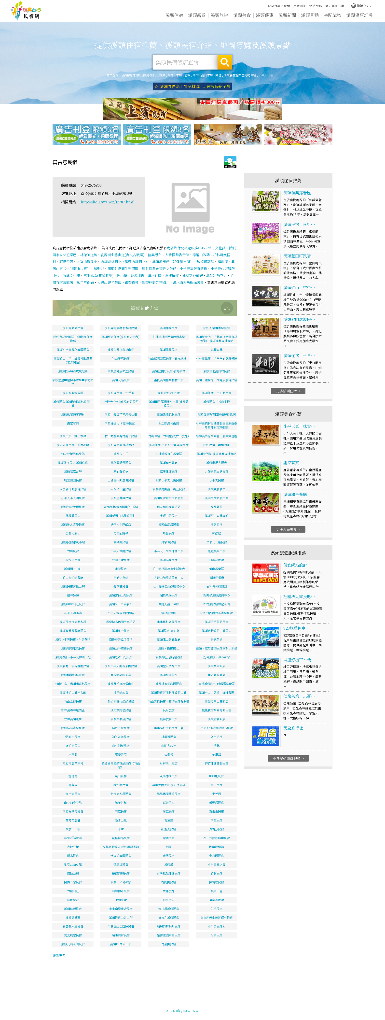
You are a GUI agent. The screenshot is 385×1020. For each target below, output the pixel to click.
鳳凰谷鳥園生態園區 (123, 268)
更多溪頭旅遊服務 (289, 758)
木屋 (179, 75)
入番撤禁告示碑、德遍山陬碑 (187, 254)
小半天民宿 (266, 75)
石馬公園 (66, 261)
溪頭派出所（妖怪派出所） (172, 261)
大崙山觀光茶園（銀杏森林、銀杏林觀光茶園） (133, 282)
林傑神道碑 (88, 254)
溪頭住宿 (174, 15)
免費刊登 (299, 6)
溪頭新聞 (287, 15)
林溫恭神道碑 (192, 275)
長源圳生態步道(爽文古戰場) (122, 254)
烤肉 (196, 75)
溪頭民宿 (148, 75)
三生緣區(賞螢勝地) (98, 275)
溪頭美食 (242, 15)
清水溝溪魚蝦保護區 (188, 282)
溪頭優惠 (265, 15)
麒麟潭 (223, 261)
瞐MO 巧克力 (216, 275)
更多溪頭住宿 (289, 390)
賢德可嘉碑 (205, 261)
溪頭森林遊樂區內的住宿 (240, 75)
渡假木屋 (207, 75)
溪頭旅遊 (219, 15)
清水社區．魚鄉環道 (163, 275)
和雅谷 (99, 268)
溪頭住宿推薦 (26, 11)
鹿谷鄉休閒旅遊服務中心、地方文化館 (196, 247)
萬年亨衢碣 (85, 282)
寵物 (171, 75)
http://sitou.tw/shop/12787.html (108, 201)
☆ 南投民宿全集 (216, 86)
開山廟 (122, 275)
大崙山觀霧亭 (87, 261)
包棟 (187, 75)
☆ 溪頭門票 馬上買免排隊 (177, 86)
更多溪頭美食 (289, 529)
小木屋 (160, 75)
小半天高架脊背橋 (193, 268)
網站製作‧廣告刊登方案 (326, 6)
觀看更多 (59, 955)
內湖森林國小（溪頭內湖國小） (125, 261)
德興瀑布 (155, 254)
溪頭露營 (197, 15)
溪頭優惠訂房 (359, 15)
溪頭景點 (310, 15)
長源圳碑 (137, 275)
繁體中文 (361, 5)
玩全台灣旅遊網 (279, 6)
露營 (218, 75)
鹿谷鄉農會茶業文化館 (159, 268)
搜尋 (225, 62)
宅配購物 (332, 15)
